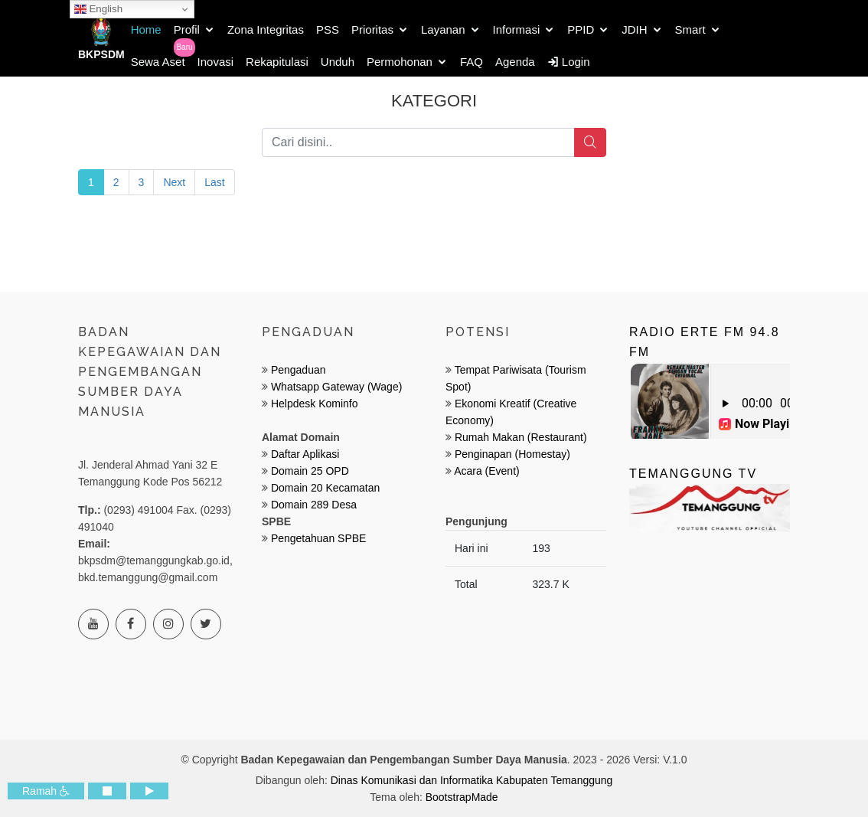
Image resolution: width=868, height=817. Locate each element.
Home (146, 29)
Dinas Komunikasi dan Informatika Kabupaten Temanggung (472, 780)
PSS (327, 29)
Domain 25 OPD (310, 471)
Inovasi (215, 61)
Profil (187, 29)
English (98, 9)
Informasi (516, 29)
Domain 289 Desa (314, 504)
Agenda (515, 61)
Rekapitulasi (277, 61)
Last (214, 182)
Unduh (337, 61)
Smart (690, 29)
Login (568, 61)
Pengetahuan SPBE (319, 538)
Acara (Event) (487, 471)
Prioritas (372, 29)
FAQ (471, 61)
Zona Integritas (265, 29)
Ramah (46, 791)
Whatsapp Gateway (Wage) (335, 387)
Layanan (443, 29)
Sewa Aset (158, 61)
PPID (580, 29)
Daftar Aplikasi (305, 454)
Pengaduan (297, 370)
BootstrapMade (462, 797)
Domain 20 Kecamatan (325, 488)
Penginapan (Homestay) (512, 454)
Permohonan (399, 61)
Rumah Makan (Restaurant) (521, 437)
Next (174, 182)
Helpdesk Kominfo (313, 403)
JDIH (634, 29)
